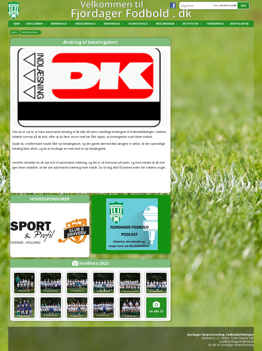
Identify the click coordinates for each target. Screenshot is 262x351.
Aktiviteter (191, 23)
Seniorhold (113, 23)
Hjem (17, 23)
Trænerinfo (215, 23)
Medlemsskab (166, 23)
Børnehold (60, 23)
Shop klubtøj (239, 23)
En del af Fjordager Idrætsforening (231, 345)
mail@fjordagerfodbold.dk (236, 341)
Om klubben (35, 23)
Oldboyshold (139, 23)
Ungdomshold (86, 23)
